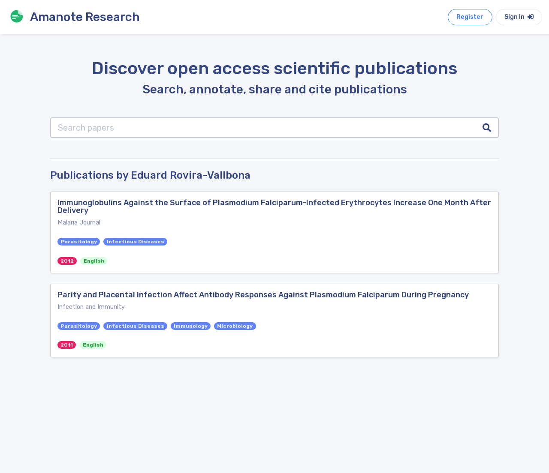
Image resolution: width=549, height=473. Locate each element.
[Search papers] (263, 127)
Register (469, 17)
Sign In (519, 17)
